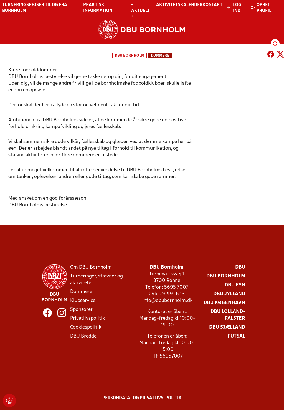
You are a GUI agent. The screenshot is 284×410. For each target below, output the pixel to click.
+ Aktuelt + (140, 11)
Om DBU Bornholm (91, 267)
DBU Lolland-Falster (228, 315)
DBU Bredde (83, 336)
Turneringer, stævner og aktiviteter (96, 279)
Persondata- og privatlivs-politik (142, 398)
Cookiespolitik (85, 327)
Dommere (81, 291)
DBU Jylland (229, 294)
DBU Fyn (235, 285)
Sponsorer (81, 309)
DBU (240, 267)
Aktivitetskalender (179, 5)
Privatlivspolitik (87, 318)
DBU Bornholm (129, 56)
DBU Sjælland (227, 327)
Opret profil (260, 8)
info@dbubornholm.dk (167, 300)
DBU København (224, 303)
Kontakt (212, 5)
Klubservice (82, 300)
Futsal (236, 336)
